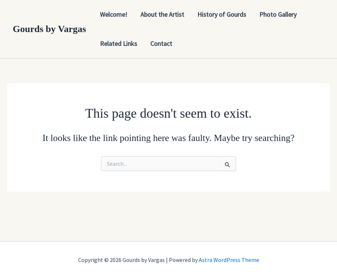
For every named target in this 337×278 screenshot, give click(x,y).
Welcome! (113, 14)
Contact (161, 43)
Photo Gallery (278, 14)
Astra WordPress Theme (229, 259)
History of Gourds (221, 14)
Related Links (118, 43)
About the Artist (162, 14)
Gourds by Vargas (49, 29)
